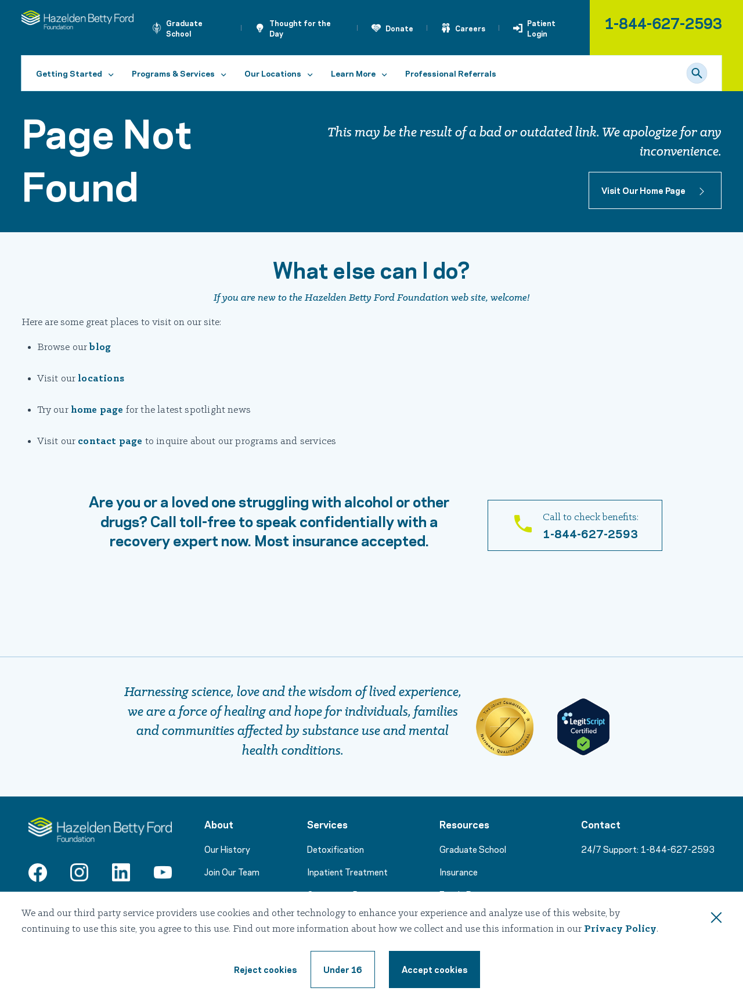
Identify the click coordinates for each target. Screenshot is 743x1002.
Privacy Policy (620, 929)
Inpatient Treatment (347, 871)
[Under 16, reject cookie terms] (343, 969)
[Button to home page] (655, 190)
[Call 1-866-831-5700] (575, 525)
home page (97, 410)
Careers (470, 28)
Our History (227, 848)
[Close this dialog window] (716, 919)
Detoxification (335, 848)
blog (100, 347)
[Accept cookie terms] (434, 969)
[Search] (697, 73)
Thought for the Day (300, 27)
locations (101, 378)
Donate (399, 28)
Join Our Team (231, 871)
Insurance (458, 871)
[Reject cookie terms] (265, 969)
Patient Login (541, 27)
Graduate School (184, 27)
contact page (110, 441)
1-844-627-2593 (663, 22)
